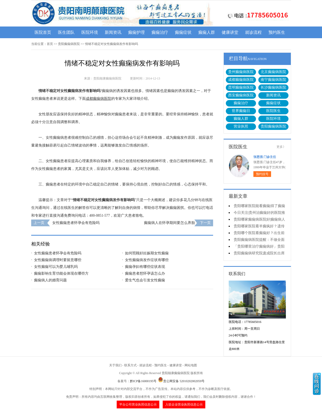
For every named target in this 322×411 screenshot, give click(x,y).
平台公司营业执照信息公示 (138, 404)
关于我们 (115, 365)
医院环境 (89, 32)
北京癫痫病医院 (273, 72)
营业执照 (241, 126)
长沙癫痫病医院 (273, 87)
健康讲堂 (230, 32)
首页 (50, 44)
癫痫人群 (206, 32)
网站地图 (191, 365)
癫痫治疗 (160, 32)
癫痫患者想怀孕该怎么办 (145, 273)
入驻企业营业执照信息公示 (184, 404)
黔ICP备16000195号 (143, 381)
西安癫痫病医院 (241, 95)
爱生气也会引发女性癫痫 (145, 280)
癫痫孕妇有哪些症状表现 (145, 267)
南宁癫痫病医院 (273, 80)
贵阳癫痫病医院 (69, 44)
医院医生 (273, 111)
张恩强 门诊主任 (264, 157)
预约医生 (276, 32)
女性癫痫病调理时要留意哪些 (57, 260)
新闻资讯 (113, 32)
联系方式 (130, 365)
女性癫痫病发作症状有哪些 (147, 260)
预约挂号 (262, 174)
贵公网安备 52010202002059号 (181, 381)
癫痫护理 (136, 32)
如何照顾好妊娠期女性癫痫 (147, 253)
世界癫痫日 (241, 111)
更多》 (281, 147)
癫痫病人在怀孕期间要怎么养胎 (169, 223)
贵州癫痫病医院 (241, 72)
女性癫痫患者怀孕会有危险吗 (76, 223)
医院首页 (43, 32)
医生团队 (66, 32)
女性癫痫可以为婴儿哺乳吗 (56, 267)
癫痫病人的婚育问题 (50, 280)
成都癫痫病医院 (241, 80)
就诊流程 (253, 32)
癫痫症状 (183, 32)
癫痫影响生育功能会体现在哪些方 (61, 273)
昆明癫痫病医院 (241, 87)
